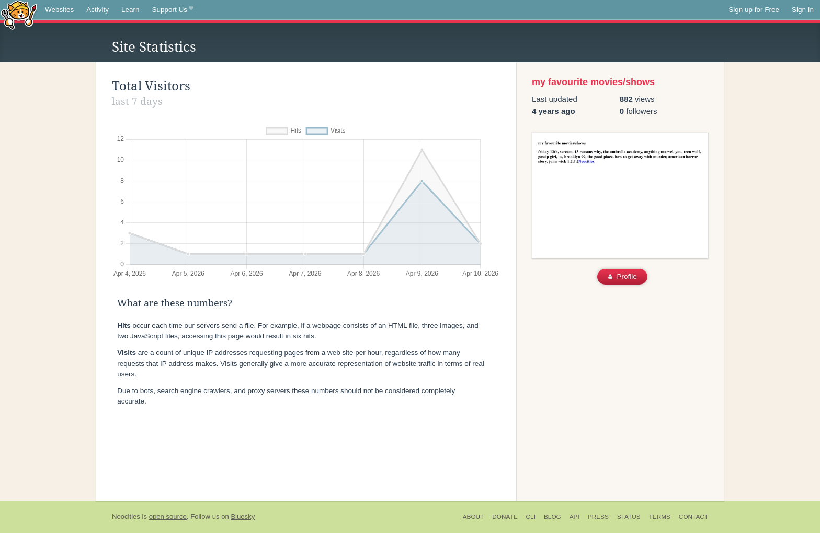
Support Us (172, 10)
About (473, 516)
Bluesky (243, 516)
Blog (552, 516)
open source (168, 516)
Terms (659, 516)
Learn (130, 10)
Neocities (126, 516)
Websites (59, 10)
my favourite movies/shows (593, 82)
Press (598, 516)
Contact (693, 516)
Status (629, 516)
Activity (97, 10)
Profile (622, 276)
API (574, 516)
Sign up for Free (753, 10)
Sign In (803, 10)
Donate (504, 516)
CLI (531, 516)
